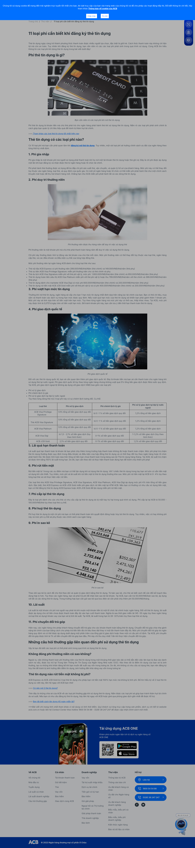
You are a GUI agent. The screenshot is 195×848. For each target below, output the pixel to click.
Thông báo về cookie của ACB (102, 8)
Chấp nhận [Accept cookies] (91, 16)
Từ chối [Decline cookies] (105, 16)
